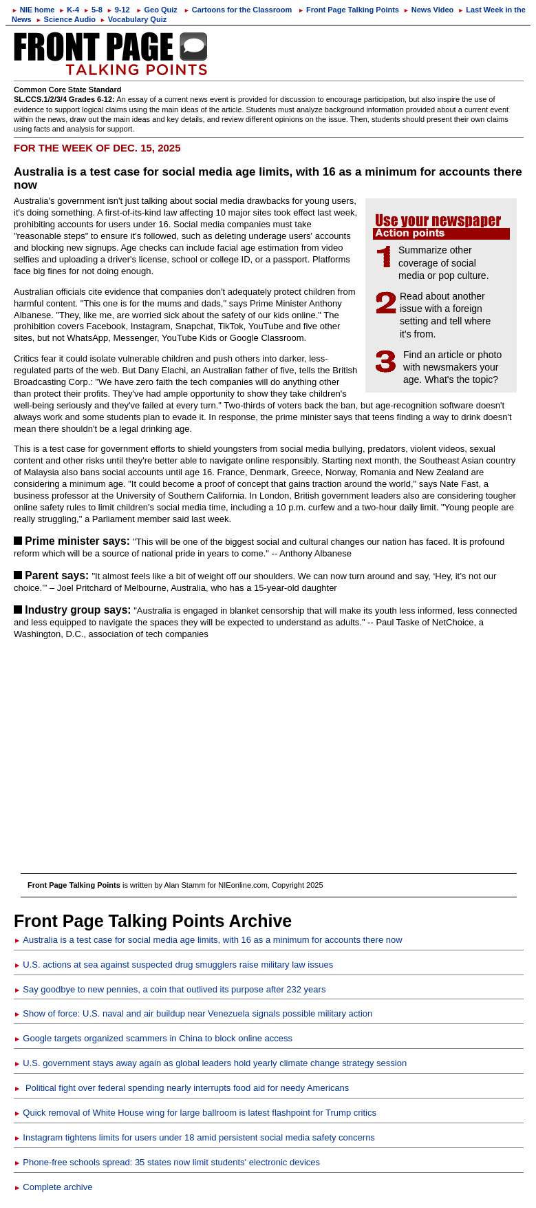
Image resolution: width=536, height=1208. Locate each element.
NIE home (33, 10)
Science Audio (66, 19)
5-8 (93, 10)
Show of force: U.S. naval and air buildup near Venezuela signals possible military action (193, 1013)
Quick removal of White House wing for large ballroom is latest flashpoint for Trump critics (195, 1112)
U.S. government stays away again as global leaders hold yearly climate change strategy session (210, 1063)
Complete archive (53, 1187)
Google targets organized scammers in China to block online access (153, 1038)
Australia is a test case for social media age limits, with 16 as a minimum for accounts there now (208, 940)
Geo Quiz (157, 10)
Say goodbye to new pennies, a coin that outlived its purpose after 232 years (169, 989)
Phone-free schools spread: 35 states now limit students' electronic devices (167, 1162)
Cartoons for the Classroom (238, 10)
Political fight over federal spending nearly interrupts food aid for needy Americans (181, 1088)
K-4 (69, 10)
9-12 (118, 10)
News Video (428, 10)
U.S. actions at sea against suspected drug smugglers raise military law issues (173, 964)
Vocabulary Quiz (133, 19)
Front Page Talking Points (348, 10)
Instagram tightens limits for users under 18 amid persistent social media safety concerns (194, 1137)
